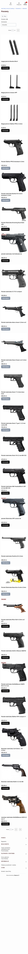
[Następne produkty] (16, 829)
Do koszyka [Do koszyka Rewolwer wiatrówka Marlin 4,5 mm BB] (5, 788)
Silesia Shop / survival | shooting (7, 8)
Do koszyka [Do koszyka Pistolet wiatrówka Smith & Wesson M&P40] (5, 657)
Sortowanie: (4, 21)
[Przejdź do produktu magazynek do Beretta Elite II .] (14, 47)
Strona (9, 30)
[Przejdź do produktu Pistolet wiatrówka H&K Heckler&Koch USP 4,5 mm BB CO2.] (14, 475)
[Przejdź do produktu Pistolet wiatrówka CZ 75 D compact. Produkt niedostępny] (14, 277)
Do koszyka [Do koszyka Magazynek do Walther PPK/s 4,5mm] (5, 130)
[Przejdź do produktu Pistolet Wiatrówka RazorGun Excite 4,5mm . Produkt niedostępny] (14, 576)
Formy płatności (5, 857)
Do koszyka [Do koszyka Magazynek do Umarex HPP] (5, 99)
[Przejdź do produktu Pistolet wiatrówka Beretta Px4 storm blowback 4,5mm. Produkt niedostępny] (14, 182)
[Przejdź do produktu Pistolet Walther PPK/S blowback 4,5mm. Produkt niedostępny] (14, 147)
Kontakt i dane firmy (6, 871)
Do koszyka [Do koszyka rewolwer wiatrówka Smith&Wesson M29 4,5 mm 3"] (5, 824)
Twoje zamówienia (5, 847)
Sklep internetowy (12, 875)
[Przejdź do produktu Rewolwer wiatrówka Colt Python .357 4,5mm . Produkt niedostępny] (14, 737)
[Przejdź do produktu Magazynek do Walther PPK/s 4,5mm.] (14, 112)
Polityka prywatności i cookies (8, 865)
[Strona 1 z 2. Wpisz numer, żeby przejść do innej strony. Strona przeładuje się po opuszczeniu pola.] (12, 30)
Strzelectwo (18, 8)
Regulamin (3, 841)
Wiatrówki (25, 8)
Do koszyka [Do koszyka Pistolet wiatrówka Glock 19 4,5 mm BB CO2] (5, 462)
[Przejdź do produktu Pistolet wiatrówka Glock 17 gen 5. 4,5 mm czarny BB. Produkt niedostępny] (14, 412)
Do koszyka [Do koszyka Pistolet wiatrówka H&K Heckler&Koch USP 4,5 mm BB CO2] (5, 493)
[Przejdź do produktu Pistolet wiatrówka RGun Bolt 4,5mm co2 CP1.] (14, 608)
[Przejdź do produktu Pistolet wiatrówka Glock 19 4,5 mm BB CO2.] (14, 444)
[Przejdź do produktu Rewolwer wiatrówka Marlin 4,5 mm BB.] (14, 769)
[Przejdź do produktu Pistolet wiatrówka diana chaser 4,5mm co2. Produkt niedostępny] (14, 311)
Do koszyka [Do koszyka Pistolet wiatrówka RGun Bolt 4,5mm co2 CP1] (5, 626)
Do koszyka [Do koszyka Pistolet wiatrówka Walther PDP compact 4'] (5, 723)
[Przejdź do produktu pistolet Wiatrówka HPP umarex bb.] (14, 507)
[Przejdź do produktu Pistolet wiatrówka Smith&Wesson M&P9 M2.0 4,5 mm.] (14, 672)
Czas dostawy (4, 858)
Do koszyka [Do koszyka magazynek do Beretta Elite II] (5, 68)
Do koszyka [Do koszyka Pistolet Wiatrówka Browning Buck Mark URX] (5, 229)
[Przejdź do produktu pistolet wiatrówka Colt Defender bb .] (14, 242)
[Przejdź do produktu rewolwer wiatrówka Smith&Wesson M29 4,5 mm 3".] (14, 804)
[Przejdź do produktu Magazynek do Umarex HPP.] (14, 81)
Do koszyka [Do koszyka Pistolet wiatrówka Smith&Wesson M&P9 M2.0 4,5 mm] (5, 690)
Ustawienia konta (5, 849)
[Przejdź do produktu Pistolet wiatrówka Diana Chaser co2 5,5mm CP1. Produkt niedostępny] (14, 346)
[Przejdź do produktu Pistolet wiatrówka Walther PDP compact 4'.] (14, 705)
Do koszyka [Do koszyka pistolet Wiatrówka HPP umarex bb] (5, 525)
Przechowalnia (4, 850)
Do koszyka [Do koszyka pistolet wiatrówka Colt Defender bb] (5, 260)
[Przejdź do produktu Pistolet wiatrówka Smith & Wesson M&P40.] (14, 639)
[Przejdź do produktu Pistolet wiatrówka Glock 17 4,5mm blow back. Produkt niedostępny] (14, 381)
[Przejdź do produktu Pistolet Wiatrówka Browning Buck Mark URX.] (14, 212)
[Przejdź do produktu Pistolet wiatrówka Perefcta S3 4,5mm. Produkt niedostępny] (14, 542)
